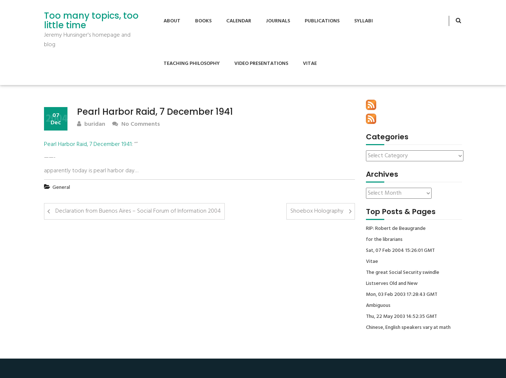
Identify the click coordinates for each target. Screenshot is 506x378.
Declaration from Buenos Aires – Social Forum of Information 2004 (138, 211)
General (61, 187)
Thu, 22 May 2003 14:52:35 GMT (401, 316)
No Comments (136, 124)
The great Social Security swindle (402, 272)
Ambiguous (378, 305)
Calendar (238, 21)
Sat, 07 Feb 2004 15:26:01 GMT (400, 250)
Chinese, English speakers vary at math (408, 327)
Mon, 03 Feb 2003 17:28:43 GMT (401, 294)
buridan (91, 124)
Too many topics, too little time (91, 20)
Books (203, 21)
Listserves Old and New (392, 283)
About (172, 21)
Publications (322, 21)
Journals (278, 21)
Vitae (310, 63)
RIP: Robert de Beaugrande (396, 228)
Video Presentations (261, 63)
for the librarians (384, 239)
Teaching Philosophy (192, 63)
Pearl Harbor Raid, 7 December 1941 (88, 144)
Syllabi (363, 21)
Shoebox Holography (317, 211)
